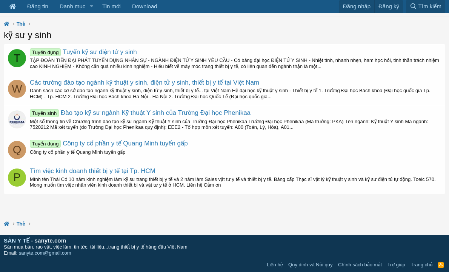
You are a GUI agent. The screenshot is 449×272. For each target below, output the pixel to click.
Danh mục (72, 6)
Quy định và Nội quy (310, 264)
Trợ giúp (396, 264)
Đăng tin (37, 6)
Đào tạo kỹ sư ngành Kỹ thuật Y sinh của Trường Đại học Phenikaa (140, 112)
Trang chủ (422, 264)
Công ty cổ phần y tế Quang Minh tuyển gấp (109, 143)
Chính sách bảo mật (360, 264)
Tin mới (111, 6)
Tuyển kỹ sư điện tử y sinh (83, 52)
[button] (91, 6)
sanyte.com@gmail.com (45, 253)
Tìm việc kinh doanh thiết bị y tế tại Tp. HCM (92, 171)
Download (144, 6)
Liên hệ (275, 264)
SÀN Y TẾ (16, 240)
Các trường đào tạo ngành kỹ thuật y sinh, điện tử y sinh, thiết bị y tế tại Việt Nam (144, 82)
